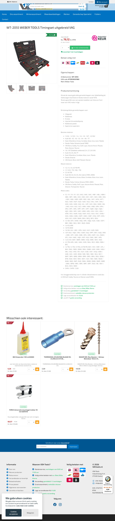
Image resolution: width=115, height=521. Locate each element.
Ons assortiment (22, 15)
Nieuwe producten (14, 472)
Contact (91, 1)
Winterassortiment (39, 15)
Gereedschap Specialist (88, 15)
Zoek (72, 8)
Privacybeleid (12, 484)
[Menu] (111, 476)
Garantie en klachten (15, 490)
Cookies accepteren (13, 513)
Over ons (11, 469)
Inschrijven (73, 447)
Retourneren (12, 475)
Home (10, 15)
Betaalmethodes (14, 481)
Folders (104, 15)
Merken (73, 15)
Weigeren (30, 513)
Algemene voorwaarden (16, 487)
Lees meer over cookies (25, 506)
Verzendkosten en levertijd (17, 478)
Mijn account (102, 2)
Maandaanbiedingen (58, 15)
